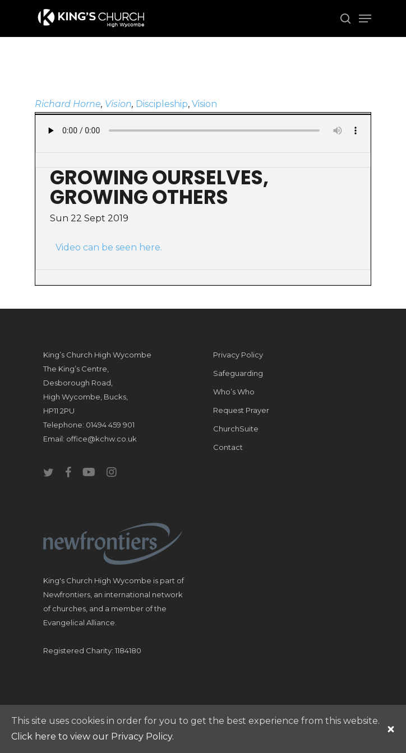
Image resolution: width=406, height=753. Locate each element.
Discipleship (162, 104)
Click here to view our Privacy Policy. (92, 736)
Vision (118, 104)
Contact (228, 447)
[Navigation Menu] (365, 18)
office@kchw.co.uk (101, 438)
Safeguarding (238, 373)
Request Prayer (241, 410)
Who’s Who (234, 391)
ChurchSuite (236, 428)
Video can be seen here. (109, 247)
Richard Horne (68, 104)
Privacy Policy (238, 354)
